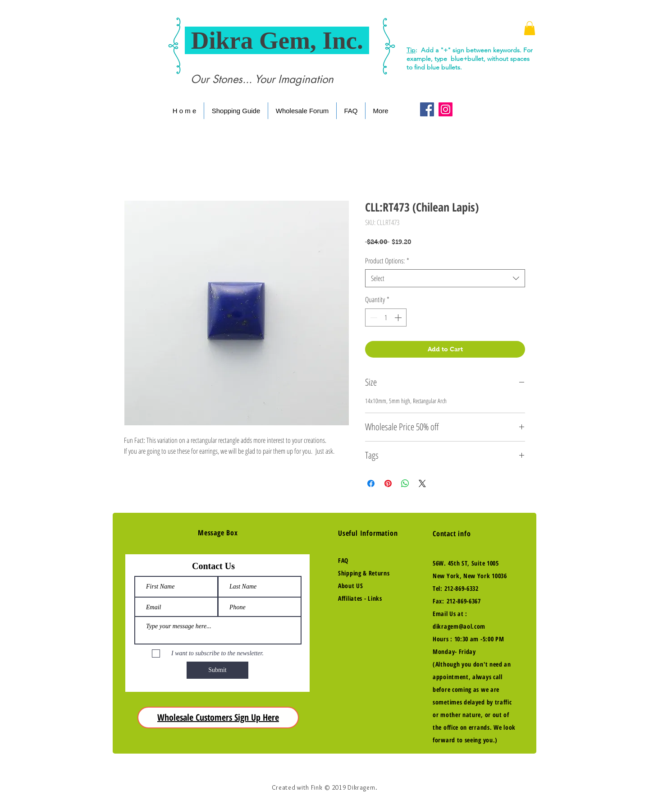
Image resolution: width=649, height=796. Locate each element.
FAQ (343, 560)
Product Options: (387, 261)
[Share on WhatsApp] (405, 483)
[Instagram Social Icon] (445, 109)
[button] (529, 28)
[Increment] (399, 317)
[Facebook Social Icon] (427, 109)
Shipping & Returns (364, 573)
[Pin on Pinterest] (388, 483)
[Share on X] (422, 483)
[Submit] (217, 670)
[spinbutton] (386, 317)
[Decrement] (372, 317)
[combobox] (445, 278)
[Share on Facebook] (371, 483)
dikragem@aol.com (459, 626)
